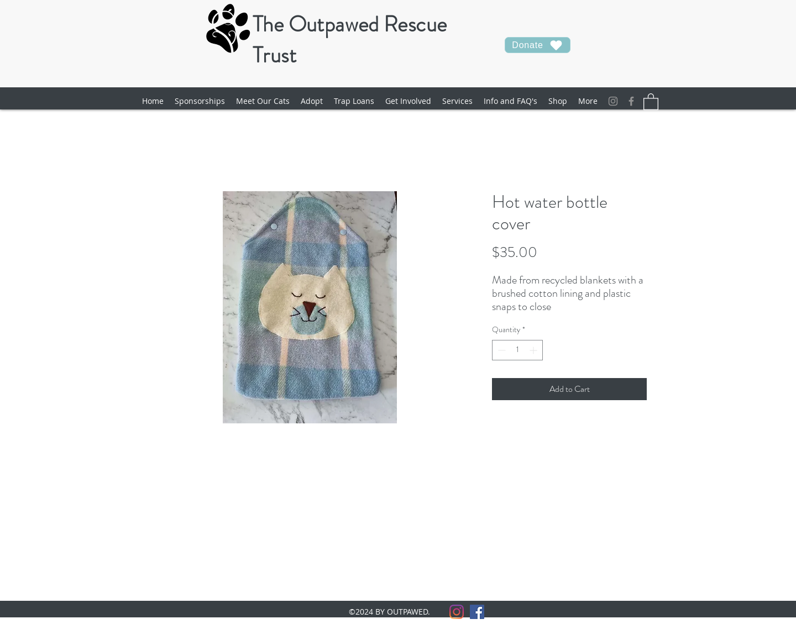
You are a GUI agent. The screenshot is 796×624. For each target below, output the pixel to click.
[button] (263, 101)
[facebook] (631, 101)
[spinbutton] (517, 350)
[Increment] (534, 350)
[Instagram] (613, 101)
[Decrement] (500, 350)
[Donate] (537, 45)
